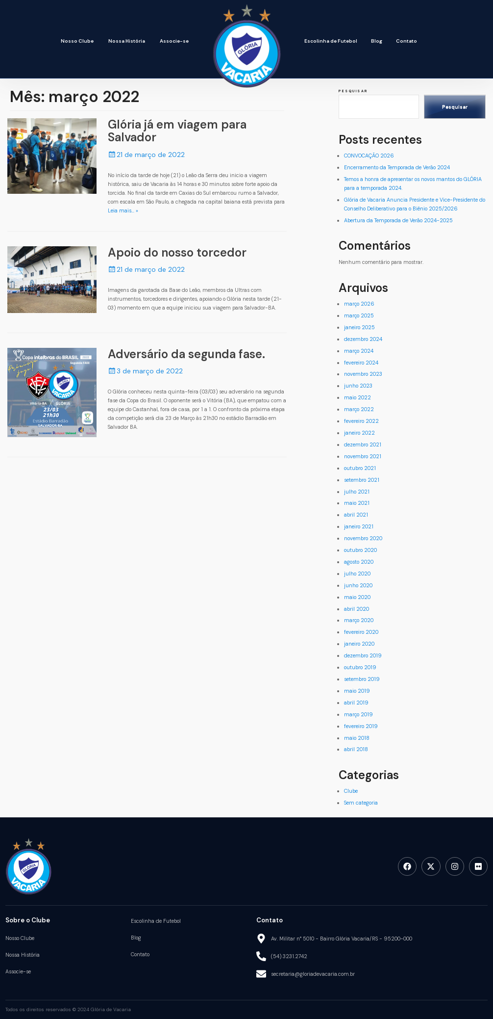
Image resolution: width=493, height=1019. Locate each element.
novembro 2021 (362, 456)
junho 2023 (358, 385)
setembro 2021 (361, 479)
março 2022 (359, 409)
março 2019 (358, 714)
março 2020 (358, 620)
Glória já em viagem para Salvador (177, 131)
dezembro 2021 (362, 444)
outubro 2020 (360, 550)
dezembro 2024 (363, 339)
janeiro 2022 (359, 432)
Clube (351, 790)
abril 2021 (356, 514)
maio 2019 (357, 690)
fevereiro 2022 (361, 421)
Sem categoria (361, 802)
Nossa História (126, 41)
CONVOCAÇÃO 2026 (369, 155)
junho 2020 (358, 585)
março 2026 (359, 303)
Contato (406, 41)
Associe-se (174, 41)
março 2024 (358, 350)
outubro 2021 (360, 468)
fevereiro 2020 (361, 631)
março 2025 (359, 315)
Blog (376, 41)
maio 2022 (357, 397)
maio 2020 (357, 597)
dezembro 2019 (363, 655)
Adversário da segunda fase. (186, 354)
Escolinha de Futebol (330, 41)
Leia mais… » (123, 210)
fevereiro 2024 (361, 362)
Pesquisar (353, 91)
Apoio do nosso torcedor (177, 252)
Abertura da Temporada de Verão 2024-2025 (398, 220)
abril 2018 (356, 749)
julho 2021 (357, 491)
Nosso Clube (77, 41)
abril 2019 (356, 702)
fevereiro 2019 (361, 726)
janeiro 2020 (359, 643)
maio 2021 (357, 502)
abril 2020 (356, 608)
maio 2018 (357, 737)
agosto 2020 (358, 561)
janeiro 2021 (358, 526)
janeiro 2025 (359, 327)
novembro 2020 (363, 538)
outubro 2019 (360, 667)
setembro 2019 (362, 679)
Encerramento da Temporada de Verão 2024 (397, 167)
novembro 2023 (363, 373)
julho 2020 (357, 573)
